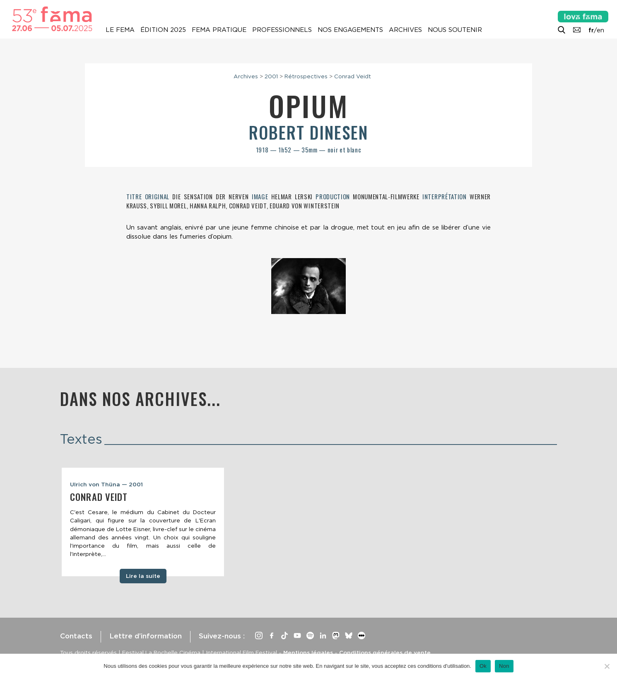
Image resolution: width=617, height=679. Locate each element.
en (600, 30)
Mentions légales (308, 652)
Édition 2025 (163, 30)
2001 (271, 76)
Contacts (76, 636)
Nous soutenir (455, 30)
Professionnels (282, 30)
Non (504, 666)
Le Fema (120, 30)
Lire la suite (143, 576)
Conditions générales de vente (385, 652)
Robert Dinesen (308, 132)
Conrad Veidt (352, 76)
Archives (405, 30)
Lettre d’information (145, 636)
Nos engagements (350, 30)
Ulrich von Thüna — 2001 (106, 484)
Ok (483, 666)
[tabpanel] (143, 522)
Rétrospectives (306, 76)
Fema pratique (219, 30)
